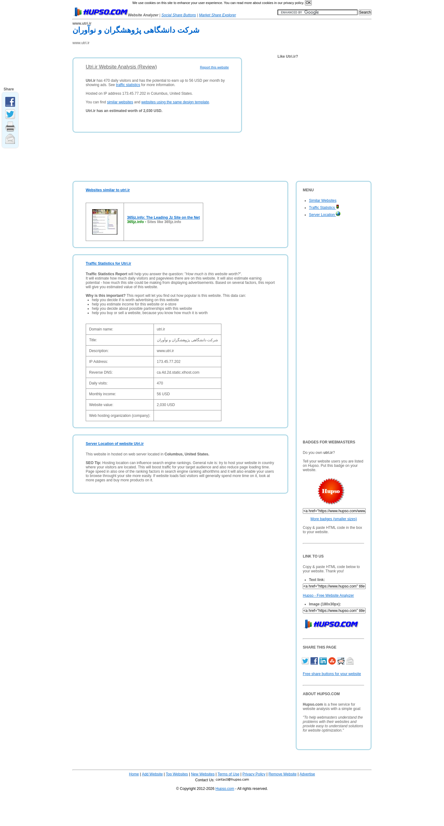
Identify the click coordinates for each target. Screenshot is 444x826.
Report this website (214, 67)
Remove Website (283, 774)
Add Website (152, 774)
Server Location (324, 215)
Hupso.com (225, 789)
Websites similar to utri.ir (108, 190)
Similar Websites (322, 200)
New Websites (202, 774)
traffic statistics (128, 85)
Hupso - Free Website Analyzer (328, 595)
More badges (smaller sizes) (333, 519)
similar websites (120, 102)
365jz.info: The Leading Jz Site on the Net (163, 217)
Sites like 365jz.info (164, 222)
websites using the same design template (175, 102)
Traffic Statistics (324, 207)
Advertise (307, 774)
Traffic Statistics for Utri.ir (108, 263)
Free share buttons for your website (332, 674)
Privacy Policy (253, 774)
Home (134, 774)
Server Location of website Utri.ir (115, 444)
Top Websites (177, 774)
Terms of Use (229, 774)
